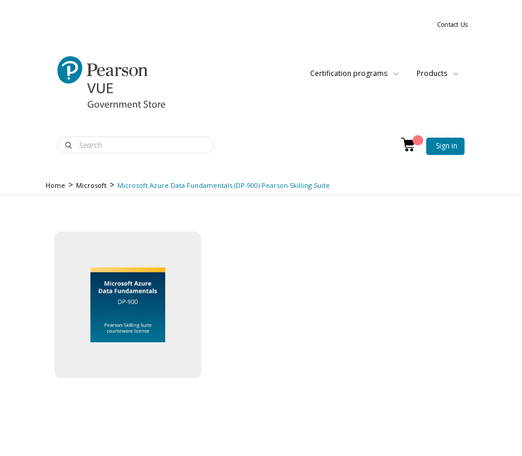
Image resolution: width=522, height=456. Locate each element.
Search (68, 145)
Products (438, 73)
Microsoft (91, 185)
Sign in (446, 146)
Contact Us (452, 24)
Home (55, 185)
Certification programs (354, 73)
